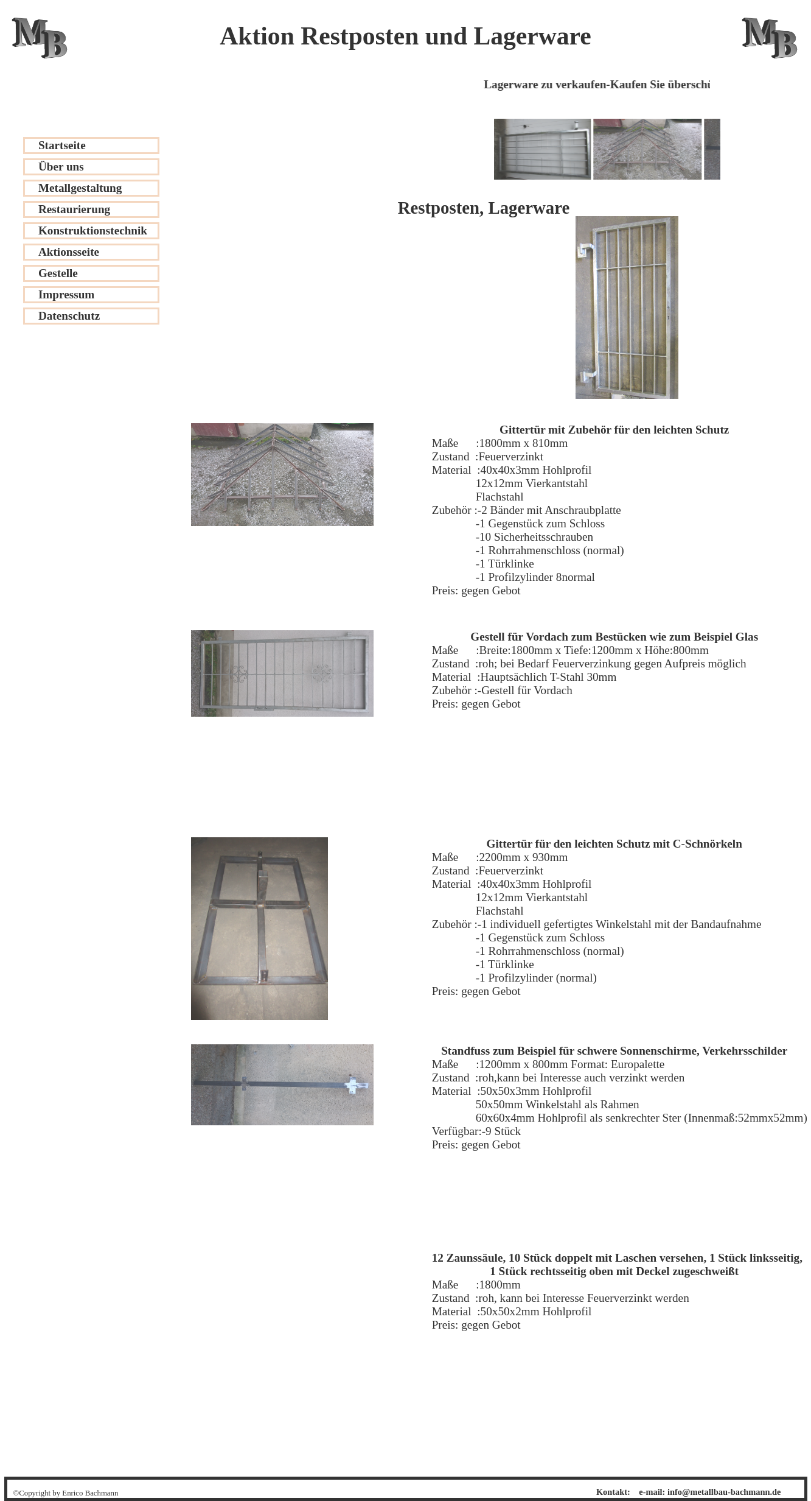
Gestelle (58, 273)
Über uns (61, 166)
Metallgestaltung (80, 187)
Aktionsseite (68, 251)
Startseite (62, 145)
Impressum (66, 294)
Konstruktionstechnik (92, 230)
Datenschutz (69, 315)
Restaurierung (74, 209)
